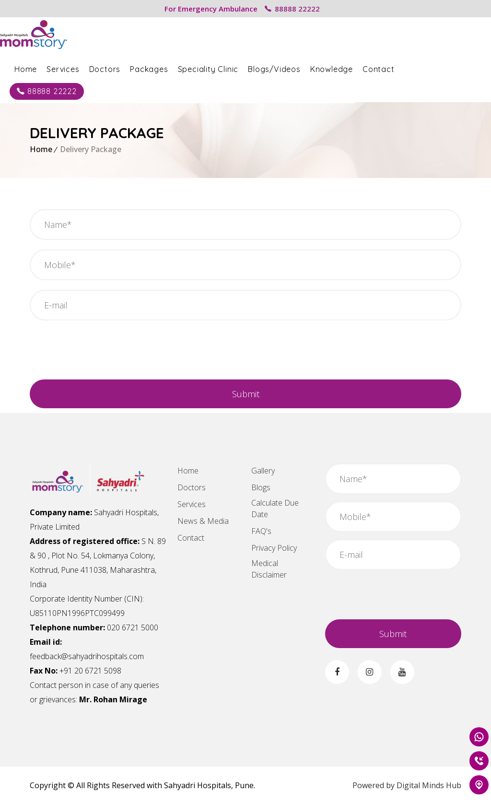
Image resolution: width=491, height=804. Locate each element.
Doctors (135, 68)
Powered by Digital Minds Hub (406, 785)
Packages (179, 68)
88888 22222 (292, 8)
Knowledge (361, 68)
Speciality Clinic (238, 68)
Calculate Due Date (275, 508)
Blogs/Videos (304, 68)
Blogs (260, 487)
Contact (408, 68)
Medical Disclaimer (269, 569)
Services (92, 68)
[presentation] (102, 356)
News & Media (203, 521)
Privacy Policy (274, 548)
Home (55, 68)
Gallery (263, 470)
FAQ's (261, 531)
